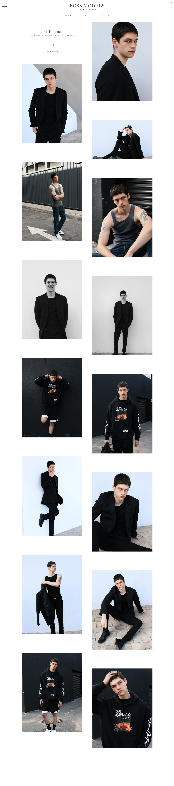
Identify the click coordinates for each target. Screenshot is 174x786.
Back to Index (53, 52)
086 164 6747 (126, 774)
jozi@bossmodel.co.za (146, 774)
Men (87, 15)
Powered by (86, 784)
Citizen (106, 15)
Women (68, 15)
